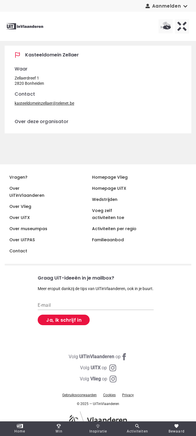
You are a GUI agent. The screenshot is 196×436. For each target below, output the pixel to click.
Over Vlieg (20, 206)
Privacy (128, 395)
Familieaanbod (108, 240)
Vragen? (18, 177)
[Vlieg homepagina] (166, 26)
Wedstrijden (104, 199)
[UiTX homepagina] (182, 26)
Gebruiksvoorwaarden (79, 395)
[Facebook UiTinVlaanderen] (98, 356)
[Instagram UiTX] (98, 367)
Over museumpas (28, 229)
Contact (18, 251)
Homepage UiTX (109, 188)
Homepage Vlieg (110, 177)
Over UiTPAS (22, 240)
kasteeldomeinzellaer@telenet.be (44, 103)
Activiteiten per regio (114, 229)
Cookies (109, 395)
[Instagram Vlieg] (98, 378)
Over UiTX (19, 217)
